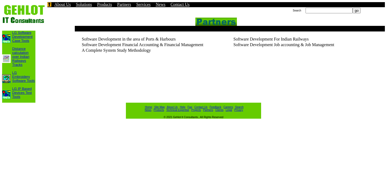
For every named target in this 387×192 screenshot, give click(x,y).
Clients (219, 110)
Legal (229, 110)
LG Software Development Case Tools (22, 37)
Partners (124, 4)
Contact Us (180, 4)
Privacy (238, 110)
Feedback (215, 107)
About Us (62, 4)
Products (104, 4)
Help (183, 107)
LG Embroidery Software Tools (23, 77)
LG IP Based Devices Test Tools (22, 93)
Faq (190, 107)
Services (143, 4)
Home (148, 107)
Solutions (84, 4)
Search (239, 107)
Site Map (159, 107)
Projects (196, 110)
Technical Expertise (177, 110)
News (160, 4)
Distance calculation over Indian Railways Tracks (20, 57)
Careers (228, 107)
